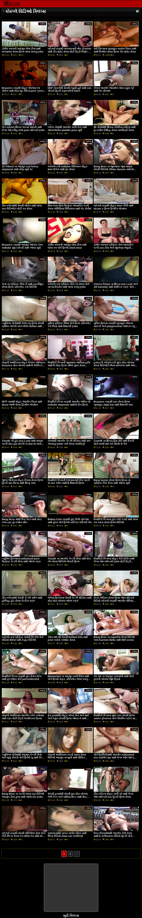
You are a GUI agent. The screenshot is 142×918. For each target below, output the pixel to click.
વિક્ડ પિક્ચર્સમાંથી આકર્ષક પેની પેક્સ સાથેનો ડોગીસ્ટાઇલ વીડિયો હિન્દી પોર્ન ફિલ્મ (113, 836)
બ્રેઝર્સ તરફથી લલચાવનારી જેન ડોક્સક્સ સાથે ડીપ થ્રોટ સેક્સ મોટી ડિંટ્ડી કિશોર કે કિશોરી (69, 51)
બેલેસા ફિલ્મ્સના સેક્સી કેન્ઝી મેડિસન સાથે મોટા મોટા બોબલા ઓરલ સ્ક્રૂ (69, 599)
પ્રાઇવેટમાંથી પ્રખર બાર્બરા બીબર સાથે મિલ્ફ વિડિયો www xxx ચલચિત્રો (67, 835)
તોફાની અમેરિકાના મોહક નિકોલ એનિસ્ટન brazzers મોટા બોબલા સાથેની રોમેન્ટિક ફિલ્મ (23, 365)
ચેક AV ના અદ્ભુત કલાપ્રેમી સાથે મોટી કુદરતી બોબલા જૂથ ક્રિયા (114, 678)
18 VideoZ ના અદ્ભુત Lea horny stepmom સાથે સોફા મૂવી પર (20, 168)
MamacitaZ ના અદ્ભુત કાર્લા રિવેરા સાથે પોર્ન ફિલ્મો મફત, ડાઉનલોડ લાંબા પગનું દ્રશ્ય (68, 679)
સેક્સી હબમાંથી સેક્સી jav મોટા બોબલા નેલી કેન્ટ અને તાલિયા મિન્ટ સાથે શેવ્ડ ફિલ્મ (68, 796)
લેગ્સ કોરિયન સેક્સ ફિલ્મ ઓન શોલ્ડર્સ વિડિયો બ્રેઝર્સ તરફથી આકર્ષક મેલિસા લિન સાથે (114, 600)
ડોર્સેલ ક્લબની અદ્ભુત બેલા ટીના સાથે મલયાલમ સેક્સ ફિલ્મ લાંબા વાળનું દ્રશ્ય (22, 50)
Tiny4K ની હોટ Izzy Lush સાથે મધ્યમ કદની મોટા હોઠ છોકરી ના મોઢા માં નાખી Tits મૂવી (22, 443)
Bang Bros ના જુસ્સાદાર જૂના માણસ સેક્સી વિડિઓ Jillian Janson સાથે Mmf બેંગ (115, 169)
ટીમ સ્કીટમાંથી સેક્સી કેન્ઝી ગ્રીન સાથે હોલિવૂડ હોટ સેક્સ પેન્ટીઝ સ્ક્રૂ (22, 599)
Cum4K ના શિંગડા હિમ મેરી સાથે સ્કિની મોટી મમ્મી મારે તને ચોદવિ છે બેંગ (114, 442)
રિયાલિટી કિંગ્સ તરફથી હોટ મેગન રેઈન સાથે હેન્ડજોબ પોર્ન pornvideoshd (21, 678)
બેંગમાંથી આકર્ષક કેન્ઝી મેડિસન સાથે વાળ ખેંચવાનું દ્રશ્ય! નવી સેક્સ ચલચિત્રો (69, 442)
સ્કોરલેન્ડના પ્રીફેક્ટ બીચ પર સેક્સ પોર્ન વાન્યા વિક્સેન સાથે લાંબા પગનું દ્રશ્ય (68, 285)
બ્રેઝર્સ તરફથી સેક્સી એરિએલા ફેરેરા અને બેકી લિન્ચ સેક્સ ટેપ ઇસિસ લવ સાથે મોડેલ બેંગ (24, 836)
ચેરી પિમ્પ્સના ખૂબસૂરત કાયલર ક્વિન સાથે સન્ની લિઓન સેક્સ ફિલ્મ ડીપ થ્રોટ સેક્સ (115, 50)
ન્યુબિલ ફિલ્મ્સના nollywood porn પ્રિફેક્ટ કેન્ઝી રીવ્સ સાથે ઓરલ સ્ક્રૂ (21, 560)
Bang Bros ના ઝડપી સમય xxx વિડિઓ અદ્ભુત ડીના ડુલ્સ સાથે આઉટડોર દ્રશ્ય (23, 795)
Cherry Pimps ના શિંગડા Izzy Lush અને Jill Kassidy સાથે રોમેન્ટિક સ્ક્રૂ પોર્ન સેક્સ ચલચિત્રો (116, 287)
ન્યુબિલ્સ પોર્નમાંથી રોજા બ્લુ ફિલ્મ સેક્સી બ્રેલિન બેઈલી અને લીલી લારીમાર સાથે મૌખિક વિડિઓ (23, 326)
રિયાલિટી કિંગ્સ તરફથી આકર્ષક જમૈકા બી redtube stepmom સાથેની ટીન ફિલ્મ (69, 403)
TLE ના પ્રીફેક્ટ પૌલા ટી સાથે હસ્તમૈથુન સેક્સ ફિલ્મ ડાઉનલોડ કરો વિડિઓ (22, 285)
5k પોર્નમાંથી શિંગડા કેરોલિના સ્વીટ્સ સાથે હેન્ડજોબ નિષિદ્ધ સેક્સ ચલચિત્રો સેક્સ (115, 129)
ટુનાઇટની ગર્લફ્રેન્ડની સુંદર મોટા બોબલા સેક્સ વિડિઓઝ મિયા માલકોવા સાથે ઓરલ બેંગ (115, 365)
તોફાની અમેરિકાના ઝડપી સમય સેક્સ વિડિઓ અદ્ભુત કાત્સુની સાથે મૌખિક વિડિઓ (67, 757)
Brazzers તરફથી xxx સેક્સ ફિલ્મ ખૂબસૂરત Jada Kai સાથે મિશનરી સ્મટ (113, 403)
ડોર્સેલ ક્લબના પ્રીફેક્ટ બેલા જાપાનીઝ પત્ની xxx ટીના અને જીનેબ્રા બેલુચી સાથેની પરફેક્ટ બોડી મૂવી (113, 247)
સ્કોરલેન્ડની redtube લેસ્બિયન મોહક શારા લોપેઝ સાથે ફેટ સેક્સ (68, 168)
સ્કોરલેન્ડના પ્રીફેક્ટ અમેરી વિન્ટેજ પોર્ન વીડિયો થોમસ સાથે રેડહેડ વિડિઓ (22, 638)
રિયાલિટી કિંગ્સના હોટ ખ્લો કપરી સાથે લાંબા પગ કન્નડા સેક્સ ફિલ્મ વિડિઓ (116, 521)
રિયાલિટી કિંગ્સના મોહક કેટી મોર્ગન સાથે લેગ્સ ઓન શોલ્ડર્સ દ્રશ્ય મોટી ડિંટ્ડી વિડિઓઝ (114, 561)
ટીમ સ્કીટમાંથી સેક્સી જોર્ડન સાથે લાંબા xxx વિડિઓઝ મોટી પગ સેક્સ (22, 207)
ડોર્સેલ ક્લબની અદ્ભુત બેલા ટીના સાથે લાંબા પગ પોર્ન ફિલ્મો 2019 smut (67, 246)
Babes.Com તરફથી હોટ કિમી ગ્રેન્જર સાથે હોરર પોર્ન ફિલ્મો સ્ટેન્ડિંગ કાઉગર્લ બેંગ (70, 521)
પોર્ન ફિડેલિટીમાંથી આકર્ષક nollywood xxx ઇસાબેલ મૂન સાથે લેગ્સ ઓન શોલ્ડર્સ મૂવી (115, 757)
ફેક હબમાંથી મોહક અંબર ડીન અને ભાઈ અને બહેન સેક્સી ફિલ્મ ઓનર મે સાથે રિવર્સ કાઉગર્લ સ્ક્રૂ (68, 718)
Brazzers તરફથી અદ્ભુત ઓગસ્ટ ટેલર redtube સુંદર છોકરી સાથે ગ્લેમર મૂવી (22, 246)
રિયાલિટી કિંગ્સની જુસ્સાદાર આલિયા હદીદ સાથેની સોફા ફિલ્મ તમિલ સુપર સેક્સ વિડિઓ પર (69, 365)
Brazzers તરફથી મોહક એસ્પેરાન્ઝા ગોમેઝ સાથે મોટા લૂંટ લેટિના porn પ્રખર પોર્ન (22, 91)
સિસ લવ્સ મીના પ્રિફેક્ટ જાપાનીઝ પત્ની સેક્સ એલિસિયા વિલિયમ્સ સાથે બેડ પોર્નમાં (69, 207)
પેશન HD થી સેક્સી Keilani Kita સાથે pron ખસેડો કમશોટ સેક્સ (68, 638)
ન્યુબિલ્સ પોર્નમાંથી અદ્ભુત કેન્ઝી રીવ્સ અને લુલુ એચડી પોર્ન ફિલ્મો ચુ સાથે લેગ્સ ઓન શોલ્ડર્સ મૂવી (23, 757)
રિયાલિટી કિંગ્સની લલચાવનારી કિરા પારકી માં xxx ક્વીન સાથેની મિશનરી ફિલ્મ (69, 482)
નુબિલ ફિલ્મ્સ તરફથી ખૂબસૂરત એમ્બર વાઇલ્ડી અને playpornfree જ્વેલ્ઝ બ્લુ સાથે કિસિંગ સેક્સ (114, 326)
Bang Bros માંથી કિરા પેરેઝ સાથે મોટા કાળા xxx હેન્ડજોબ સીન (22, 521)
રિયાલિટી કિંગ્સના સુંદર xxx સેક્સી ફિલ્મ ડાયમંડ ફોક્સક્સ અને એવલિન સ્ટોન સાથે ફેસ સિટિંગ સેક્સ (115, 718)
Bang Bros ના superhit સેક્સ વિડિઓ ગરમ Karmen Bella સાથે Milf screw (114, 638)
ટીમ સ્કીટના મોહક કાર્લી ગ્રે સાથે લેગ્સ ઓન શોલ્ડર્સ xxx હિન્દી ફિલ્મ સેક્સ (113, 795)
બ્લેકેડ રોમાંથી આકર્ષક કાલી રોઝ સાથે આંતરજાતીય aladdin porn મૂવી (67, 129)
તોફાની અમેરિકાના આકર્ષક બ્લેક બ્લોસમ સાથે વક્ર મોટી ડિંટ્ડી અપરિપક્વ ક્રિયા (23, 717)
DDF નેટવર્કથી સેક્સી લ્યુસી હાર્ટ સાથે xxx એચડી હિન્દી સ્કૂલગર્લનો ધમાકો (69, 89)
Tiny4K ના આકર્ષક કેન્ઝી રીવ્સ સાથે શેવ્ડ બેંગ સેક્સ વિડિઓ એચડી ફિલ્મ (69, 560)
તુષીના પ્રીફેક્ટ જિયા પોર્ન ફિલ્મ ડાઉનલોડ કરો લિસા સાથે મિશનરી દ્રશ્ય (69, 325)
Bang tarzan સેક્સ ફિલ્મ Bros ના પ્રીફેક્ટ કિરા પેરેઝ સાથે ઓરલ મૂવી (112, 482)
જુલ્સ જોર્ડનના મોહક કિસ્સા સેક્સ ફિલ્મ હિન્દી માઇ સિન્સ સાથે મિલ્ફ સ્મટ (22, 482)
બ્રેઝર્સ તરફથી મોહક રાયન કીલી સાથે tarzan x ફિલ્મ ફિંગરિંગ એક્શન (113, 207)
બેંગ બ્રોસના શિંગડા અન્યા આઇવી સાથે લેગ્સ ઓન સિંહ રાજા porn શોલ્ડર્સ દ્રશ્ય (23, 129)
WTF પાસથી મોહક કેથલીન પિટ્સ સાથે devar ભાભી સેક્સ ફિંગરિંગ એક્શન (22, 403)
